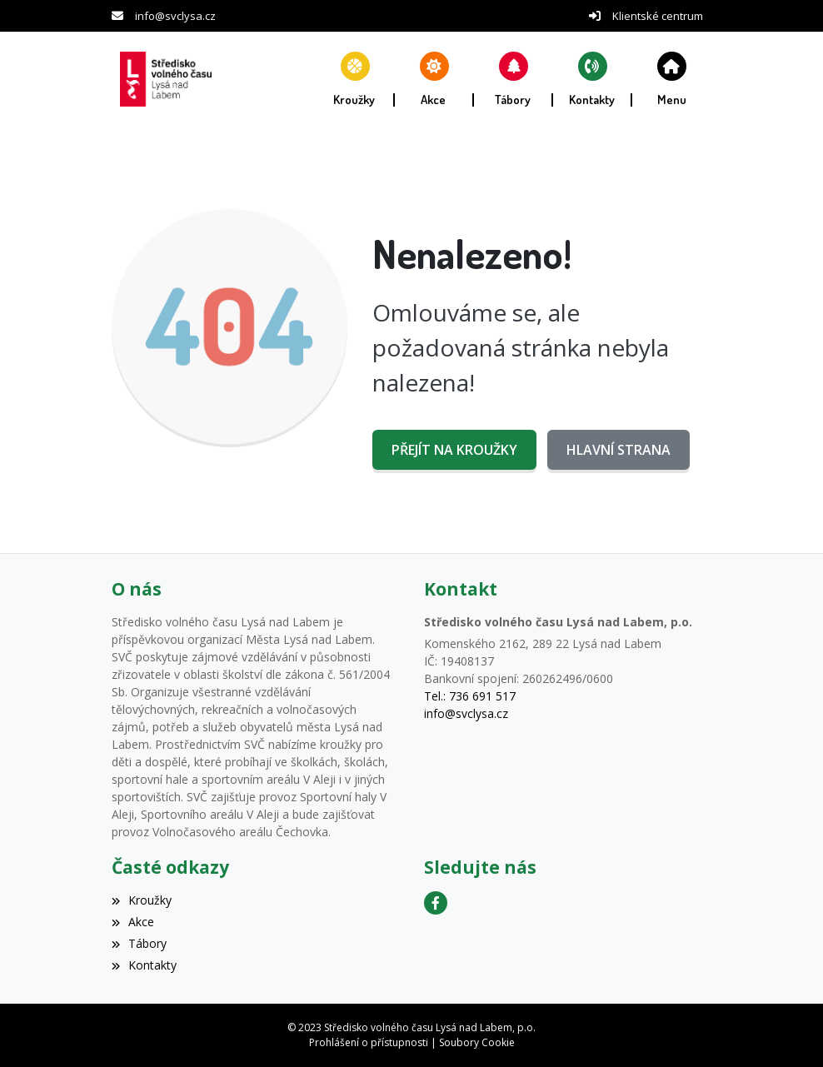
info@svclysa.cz (175, 15)
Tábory (139, 943)
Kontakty (144, 965)
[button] (671, 79)
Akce (133, 922)
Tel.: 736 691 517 (470, 696)
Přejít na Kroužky (454, 450)
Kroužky (142, 900)
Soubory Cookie (477, 1042)
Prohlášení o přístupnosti (368, 1042)
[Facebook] (435, 903)
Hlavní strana (618, 450)
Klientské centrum (657, 15)
